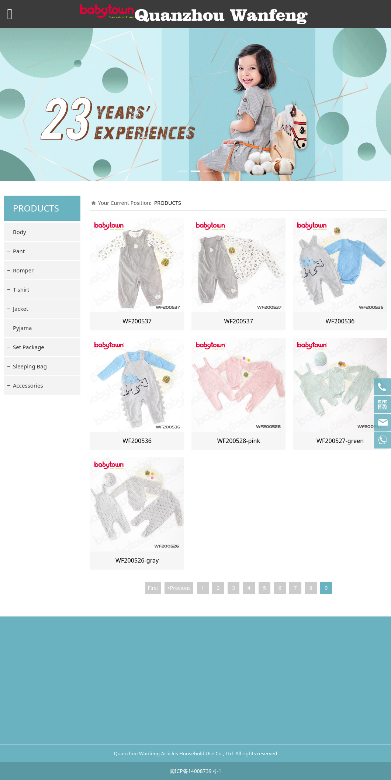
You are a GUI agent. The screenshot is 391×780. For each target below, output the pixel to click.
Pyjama (22, 327)
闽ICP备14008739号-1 (196, 770)
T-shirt (21, 289)
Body (19, 232)
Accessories (28, 385)
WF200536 (340, 321)
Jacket (20, 308)
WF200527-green (340, 441)
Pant (19, 251)
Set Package (28, 347)
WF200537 (137, 321)
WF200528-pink (238, 441)
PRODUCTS (167, 202)
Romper (23, 270)
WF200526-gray (137, 560)
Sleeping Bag (30, 366)
